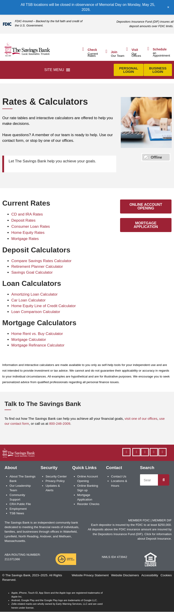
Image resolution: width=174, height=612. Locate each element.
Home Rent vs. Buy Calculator (37, 334)
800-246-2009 (59, 423)
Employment (18, 508)
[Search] (163, 480)
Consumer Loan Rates (30, 226)
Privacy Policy (55, 481)
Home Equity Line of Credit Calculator (43, 306)
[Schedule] (148, 48)
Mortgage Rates (25, 239)
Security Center (56, 476)
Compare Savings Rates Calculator (41, 261)
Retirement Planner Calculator (37, 266)
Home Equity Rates (27, 232)
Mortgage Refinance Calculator (37, 345)
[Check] (83, 49)
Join (114, 52)
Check (92, 50)
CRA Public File (20, 504)
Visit (134, 50)
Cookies (166, 575)
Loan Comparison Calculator (35, 312)
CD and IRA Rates (27, 214)
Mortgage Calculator (28, 339)
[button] (54, 69)
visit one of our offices (141, 418)
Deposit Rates (23, 220)
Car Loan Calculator (28, 300)
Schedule (160, 49)
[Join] (106, 51)
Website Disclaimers (125, 575)
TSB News (17, 513)
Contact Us (118, 476)
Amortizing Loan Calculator (34, 294)
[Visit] (127, 49)
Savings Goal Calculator (32, 272)
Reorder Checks (88, 504)
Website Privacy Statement (90, 575)
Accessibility (149, 575)
